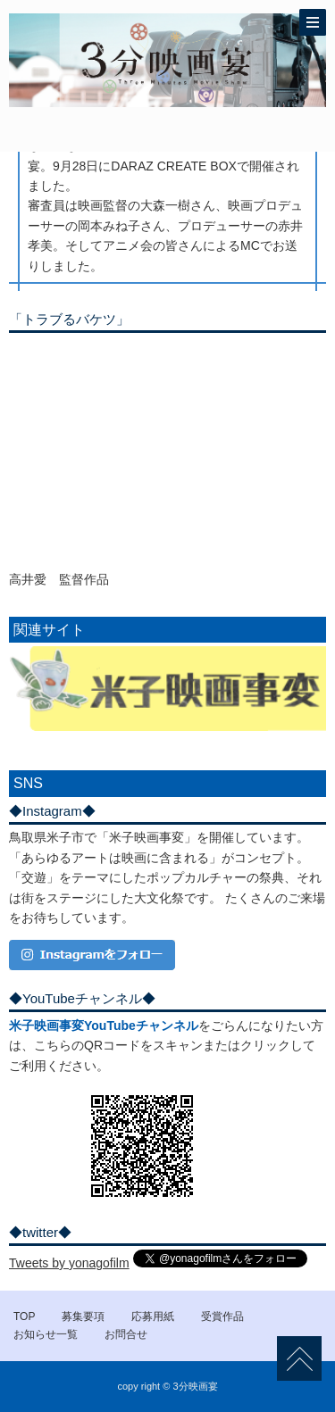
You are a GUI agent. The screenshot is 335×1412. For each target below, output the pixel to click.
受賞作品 (222, 1316)
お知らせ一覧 (45, 1334)
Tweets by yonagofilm (69, 1263)
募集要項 (83, 1316)
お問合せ (126, 1334)
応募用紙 (152, 1316)
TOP (24, 1316)
